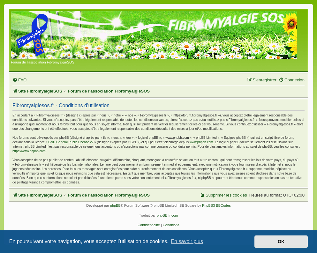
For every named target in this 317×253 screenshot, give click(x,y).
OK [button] (281, 241)
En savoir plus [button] (187, 241)
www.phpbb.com (201, 142)
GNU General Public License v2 (70, 142)
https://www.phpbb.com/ (29, 151)
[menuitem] (19, 80)
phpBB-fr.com (167, 215)
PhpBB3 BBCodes (216, 205)
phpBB (115, 205)
